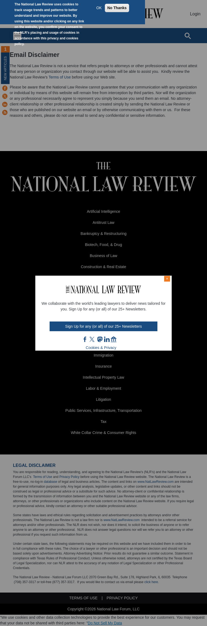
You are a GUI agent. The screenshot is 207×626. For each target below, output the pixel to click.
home (114, 339)
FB (85, 339)
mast (100, 339)
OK (99, 8)
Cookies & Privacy (101, 348)
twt (93, 339)
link (107, 339)
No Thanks (117, 8)
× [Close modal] (167, 278)
